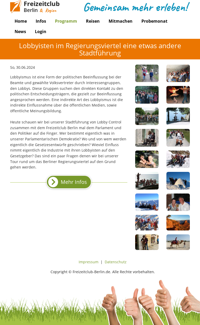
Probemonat (154, 21)
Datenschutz (116, 261)
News (20, 31)
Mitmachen (121, 21)
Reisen (93, 21)
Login (40, 31)
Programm (66, 21)
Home (21, 21)
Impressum (88, 261)
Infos (41, 21)
